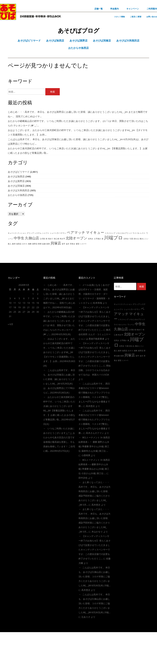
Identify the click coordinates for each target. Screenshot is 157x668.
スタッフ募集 (119, 16)
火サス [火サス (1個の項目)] (24, 244)
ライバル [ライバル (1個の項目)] (136, 233)
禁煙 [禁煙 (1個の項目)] (39, 244)
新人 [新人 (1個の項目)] (9, 244)
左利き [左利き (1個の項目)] (126, 239)
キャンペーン (132, 8)
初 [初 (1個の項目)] (46, 239)
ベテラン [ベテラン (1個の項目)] (62, 233)
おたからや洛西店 (17, 195)
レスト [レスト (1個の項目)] (142, 233)
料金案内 (114, 8)
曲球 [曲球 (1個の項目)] (14, 244)
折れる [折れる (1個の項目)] (136, 239)
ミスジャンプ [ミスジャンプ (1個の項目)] (110, 233)
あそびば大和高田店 (18, 190)
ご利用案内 (152, 8)
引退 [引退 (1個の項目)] (131, 239)
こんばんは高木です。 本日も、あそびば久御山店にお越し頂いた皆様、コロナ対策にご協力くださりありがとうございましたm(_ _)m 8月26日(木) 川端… (94, 576)
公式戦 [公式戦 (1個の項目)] (42, 239)
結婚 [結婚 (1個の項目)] (44, 244)
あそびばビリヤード (18, 171)
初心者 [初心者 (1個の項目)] (56, 239)
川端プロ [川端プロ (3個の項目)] (113, 237)
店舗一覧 (98, 8)
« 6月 (10, 324)
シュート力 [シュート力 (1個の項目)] (54, 233)
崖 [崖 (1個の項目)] (102, 239)
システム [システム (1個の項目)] (37, 233)
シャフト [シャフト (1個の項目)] (45, 233)
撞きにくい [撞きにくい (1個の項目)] (144, 239)
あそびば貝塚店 (16, 185)
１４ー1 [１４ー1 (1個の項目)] (83, 244)
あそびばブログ (78, 30)
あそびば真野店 (16, 181)
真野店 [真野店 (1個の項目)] (34, 244)
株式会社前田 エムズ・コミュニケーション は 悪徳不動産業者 (94, 334)
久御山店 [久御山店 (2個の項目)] (32, 238)
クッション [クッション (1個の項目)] (21, 233)
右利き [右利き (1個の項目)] (90, 239)
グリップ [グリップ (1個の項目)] (30, 233)
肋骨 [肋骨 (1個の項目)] (48, 244)
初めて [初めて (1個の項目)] (50, 239)
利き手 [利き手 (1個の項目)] (62, 239)
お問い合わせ (151, 16)
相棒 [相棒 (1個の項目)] (30, 244)
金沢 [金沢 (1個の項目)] (67, 244)
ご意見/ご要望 (135, 16)
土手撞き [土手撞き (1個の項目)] (97, 239)
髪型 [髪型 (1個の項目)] (77, 244)
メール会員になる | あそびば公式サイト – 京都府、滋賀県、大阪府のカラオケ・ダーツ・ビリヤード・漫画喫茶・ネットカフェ (94, 293)
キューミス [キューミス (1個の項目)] (12, 233)
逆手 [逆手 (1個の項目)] (63, 244)
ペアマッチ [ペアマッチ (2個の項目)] (76, 232)
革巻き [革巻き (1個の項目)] (72, 244)
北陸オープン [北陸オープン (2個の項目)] (76, 238)
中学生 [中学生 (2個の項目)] (19, 238)
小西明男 (85, 455)
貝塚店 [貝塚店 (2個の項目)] (55, 243)
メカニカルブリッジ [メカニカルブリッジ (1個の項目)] (124, 233)
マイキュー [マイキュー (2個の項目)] (95, 232)
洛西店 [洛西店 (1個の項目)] (18, 244)
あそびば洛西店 (16, 176)
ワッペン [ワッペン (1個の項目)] (130, 324)
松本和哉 (97, 302)
